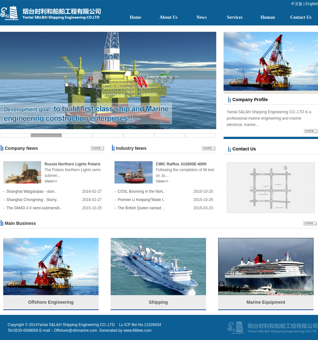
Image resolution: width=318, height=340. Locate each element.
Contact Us (301, 17)
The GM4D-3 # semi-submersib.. (34, 208)
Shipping (158, 302)
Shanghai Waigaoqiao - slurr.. (31, 191)
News (202, 17)
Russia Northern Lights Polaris (72, 164)
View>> (51, 181)
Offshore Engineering (50, 302)
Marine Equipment (265, 302)
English (312, 4)
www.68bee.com (137, 330)
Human (267, 17)
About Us (168, 17)
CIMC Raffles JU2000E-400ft (181, 164)
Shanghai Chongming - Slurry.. (32, 200)
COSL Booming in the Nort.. (141, 191)
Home (135, 17)
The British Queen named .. (141, 208)
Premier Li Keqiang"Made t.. (141, 200)
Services (235, 17)
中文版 (296, 4)
